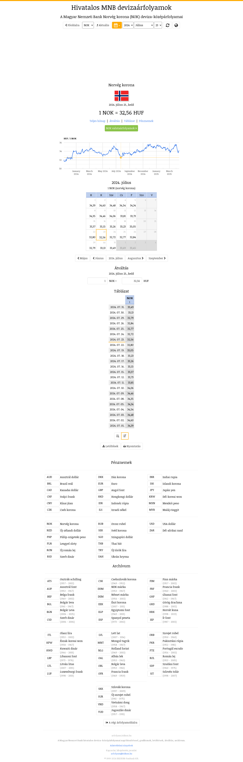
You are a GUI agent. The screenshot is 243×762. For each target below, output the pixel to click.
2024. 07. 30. (117, 312)
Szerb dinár (67, 556)
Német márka (120, 594)
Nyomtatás (132, 446)
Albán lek (117, 656)
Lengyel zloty (68, 543)
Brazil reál (66, 484)
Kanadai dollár (69, 490)
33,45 (133, 248)
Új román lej (67, 550)
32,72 (113, 237)
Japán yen (169, 490)
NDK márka (118, 587)
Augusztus (136, 258)
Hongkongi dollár (122, 497)
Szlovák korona (120, 687)
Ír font (167, 618)
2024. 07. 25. (117, 329)
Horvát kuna (170, 610)
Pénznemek (146, 121)
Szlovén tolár (171, 672)
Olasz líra (66, 633)
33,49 (113, 248)
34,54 (123, 205)
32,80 (92, 237)
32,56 (102, 237)
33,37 (92, 226)
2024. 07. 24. (117, 334)
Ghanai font (170, 594)
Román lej (169, 656)
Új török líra (118, 550)
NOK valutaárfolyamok (121, 128)
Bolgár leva (67, 602)
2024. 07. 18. (117, 356)
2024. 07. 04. (117, 409)
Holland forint (120, 648)
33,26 (113, 226)
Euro (114, 484)
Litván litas (67, 664)
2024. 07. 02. (117, 420)
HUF (146, 281)
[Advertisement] (29, 56)
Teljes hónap (97, 121)
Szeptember (157, 258)
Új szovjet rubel (120, 695)
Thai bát (116, 543)
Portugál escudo (173, 648)
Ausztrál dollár (69, 477)
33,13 (102, 248)
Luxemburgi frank (71, 672)
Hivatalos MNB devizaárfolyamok (121, 7)
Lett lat (115, 633)
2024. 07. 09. (117, 393)
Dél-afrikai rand (173, 530)
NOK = (113, 281)
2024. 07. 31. (117, 307)
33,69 (123, 248)
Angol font (118, 490)
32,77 (123, 237)
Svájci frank (67, 497)
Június (98, 258)
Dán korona (118, 477)
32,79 (92, 248)
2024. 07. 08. (117, 399)
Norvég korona (69, 524)
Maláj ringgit (171, 510)
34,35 (92, 216)
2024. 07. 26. (117, 323)
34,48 (113, 205)
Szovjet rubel (171, 633)
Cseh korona (68, 510)
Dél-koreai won (172, 497)
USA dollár (169, 524)
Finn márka (170, 579)
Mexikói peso (171, 503)
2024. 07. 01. (117, 425)
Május (82, 258)
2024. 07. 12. (117, 377)
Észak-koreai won (71, 641)
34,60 (102, 205)
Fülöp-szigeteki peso (73, 537)
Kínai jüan (66, 503)
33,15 (102, 226)
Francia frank (171, 587)
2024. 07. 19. (117, 350)
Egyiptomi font (120, 610)
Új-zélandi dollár (70, 530)
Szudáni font (171, 664)
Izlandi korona (172, 484)
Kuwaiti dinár (68, 648)
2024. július (116, 258)
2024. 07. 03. (117, 415)
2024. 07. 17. (117, 361)
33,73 (133, 216)
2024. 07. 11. (117, 382)
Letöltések (110, 446)
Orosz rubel (118, 524)
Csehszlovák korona (123, 579)
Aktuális (103, 25)
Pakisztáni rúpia (173, 641)
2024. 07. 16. (117, 366)
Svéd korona (119, 530)
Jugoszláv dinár (121, 710)
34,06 (113, 216)
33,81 (123, 216)
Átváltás (115, 121)
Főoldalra (72, 25)
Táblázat (129, 121)
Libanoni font (68, 656)
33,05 (133, 226)
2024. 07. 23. (117, 339)
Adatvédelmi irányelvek (121, 745)
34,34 (133, 205)
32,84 (133, 237)
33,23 (123, 226)
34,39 (92, 205)
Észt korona (118, 602)
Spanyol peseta (120, 618)
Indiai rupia (170, 477)
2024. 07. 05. (117, 404)
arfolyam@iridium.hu (121, 753)
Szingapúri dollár (122, 537)
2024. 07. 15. (117, 372)
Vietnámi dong (120, 702)
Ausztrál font (68, 587)
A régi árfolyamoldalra (121, 722)
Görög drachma (172, 602)
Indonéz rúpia (120, 503)
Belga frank (67, 594)
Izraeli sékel (118, 510)
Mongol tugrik (120, 641)
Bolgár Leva (67, 610)
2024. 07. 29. (117, 318)
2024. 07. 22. (117, 345)
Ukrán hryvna (120, 556)
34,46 (102, 216)
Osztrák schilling (70, 579)
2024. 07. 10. (117, 388)
